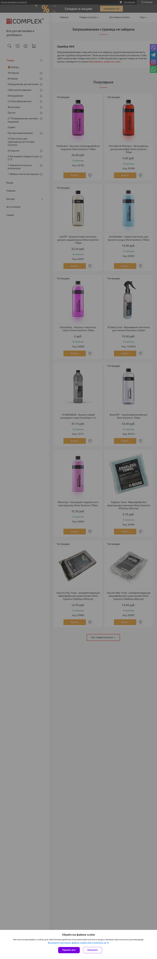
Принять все (69, 950)
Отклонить (92, 950)
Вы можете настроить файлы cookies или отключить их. (77, 943)
